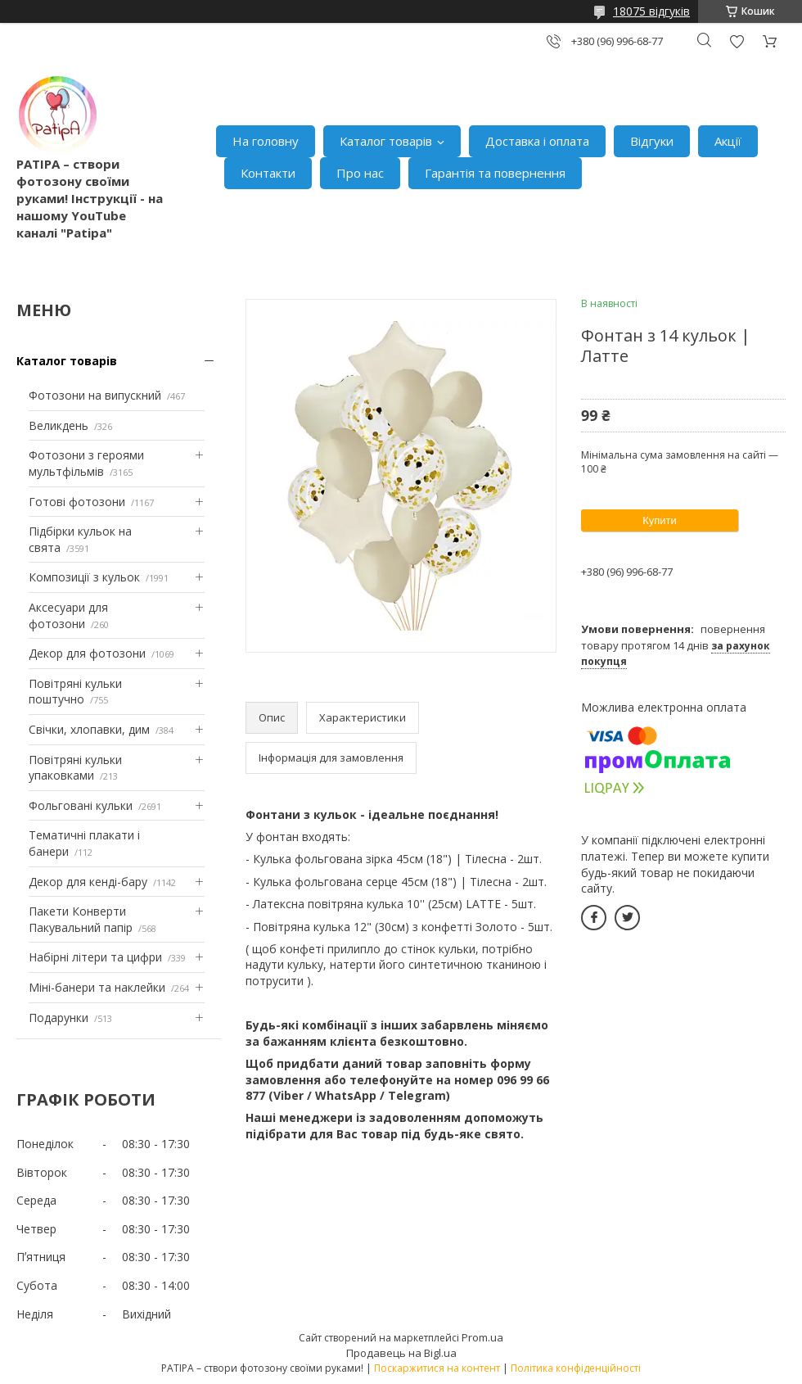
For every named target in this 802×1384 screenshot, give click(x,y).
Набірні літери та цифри (95, 957)
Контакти (268, 173)
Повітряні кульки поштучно (75, 692)
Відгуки (652, 141)
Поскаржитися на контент (437, 1368)
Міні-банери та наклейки (97, 987)
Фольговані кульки (81, 805)
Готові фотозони (77, 501)
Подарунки (58, 1017)
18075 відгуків (651, 11)
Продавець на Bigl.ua (401, 1353)
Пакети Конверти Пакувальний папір (81, 919)
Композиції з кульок (84, 577)
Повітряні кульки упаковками (75, 768)
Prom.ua (482, 1337)
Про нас (360, 173)
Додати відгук (736, 41)
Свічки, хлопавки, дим (89, 729)
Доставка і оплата (537, 141)
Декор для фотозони (87, 653)
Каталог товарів (386, 141)
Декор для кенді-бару (88, 881)
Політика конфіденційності (576, 1368)
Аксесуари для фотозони (68, 615)
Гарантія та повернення (495, 173)
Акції (727, 141)
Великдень (58, 425)
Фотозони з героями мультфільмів (86, 463)
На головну (265, 141)
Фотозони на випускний (95, 395)
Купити (659, 520)
